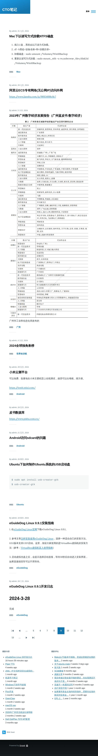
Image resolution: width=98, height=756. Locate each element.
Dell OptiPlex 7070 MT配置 (17, 719)
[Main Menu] (90, 11)
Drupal (22, 746)
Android (20, 394)
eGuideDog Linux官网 (25, 529)
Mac (18, 72)
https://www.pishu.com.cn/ (24, 418)
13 (14, 638)
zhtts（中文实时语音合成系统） (19, 671)
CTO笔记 (9, 10)
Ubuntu (20, 504)
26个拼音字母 (60, 688)
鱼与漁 (57, 667)
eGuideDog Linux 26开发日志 (18, 657)
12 (83, 631)
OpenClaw (10, 698)
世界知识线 (21, 354)
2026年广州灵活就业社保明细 (18, 712)
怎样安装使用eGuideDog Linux (37, 538)
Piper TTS (10, 664)
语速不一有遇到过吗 (63, 685)
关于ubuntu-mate (62, 664)
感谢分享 (58, 674)
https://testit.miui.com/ (22, 387)
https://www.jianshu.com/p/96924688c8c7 (32, 96)
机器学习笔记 (11, 678)
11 (76, 631)
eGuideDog (22, 568)
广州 (18, 327)
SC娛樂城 (58, 671)
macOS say (10, 705)
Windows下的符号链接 (15, 685)
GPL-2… (58, 698)
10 (69, 631)
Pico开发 (9, 692)
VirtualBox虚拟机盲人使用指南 (37, 547)
